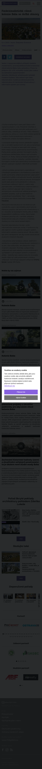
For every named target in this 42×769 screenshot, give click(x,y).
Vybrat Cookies (21, 397)
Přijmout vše (21, 392)
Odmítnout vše (9, 386)
